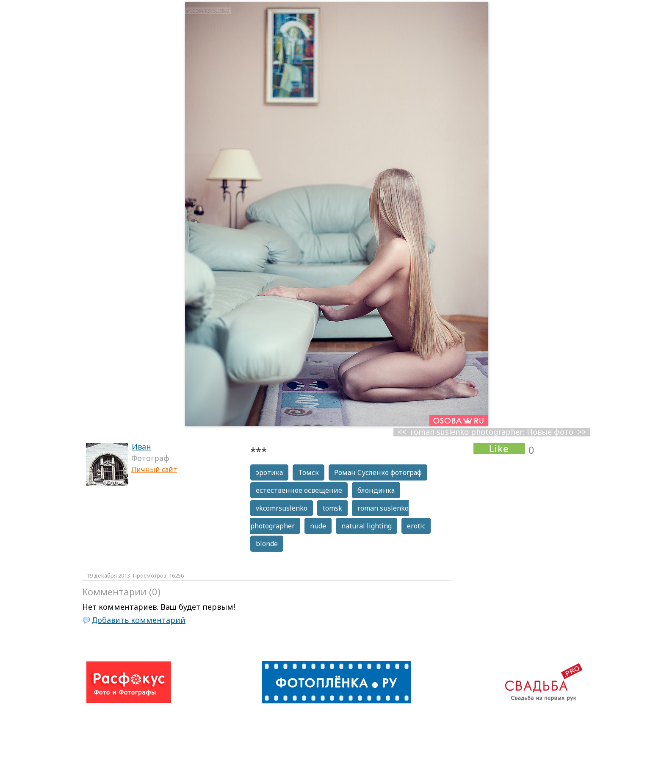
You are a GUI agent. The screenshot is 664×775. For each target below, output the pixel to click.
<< (402, 432)
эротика (269, 472)
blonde (267, 543)
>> (582, 432)
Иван (141, 447)
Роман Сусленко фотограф (378, 472)
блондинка (376, 490)
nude (318, 526)
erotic (416, 526)
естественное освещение (299, 490)
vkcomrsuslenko (281, 508)
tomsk (332, 508)
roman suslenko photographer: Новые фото (491, 432)
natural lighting (366, 526)
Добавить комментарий (138, 620)
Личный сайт (154, 469)
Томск (308, 472)
